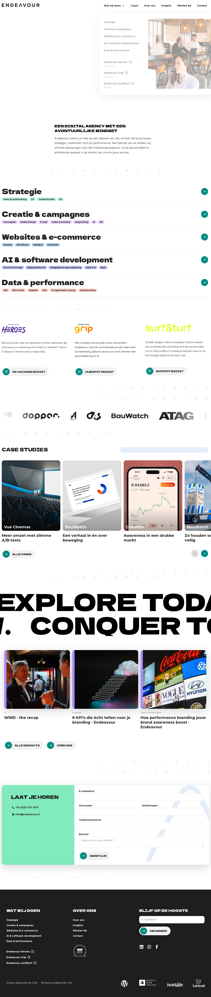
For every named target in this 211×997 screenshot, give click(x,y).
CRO (44, 290)
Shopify (8, 244)
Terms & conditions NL (54, 982)
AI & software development (23, 935)
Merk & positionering (15, 199)
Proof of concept (13, 267)
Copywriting (81, 222)
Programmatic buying (63, 290)
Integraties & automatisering (65, 267)
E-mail (43, 222)
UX (60, 199)
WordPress (23, 244)
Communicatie (46, 199)
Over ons (149, 5)
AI (94, 222)
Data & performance (19, 941)
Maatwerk (52, 244)
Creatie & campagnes (20, 925)
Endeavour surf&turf (21, 963)
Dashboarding (88, 290)
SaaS (103, 267)
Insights (166, 5)
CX (32, 199)
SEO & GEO (18, 290)
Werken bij (184, 5)
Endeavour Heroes (19, 951)
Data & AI (91, 267)
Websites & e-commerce (22, 930)
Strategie (12, 920)
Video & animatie (61, 222)
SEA (6, 290)
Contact (202, 5)
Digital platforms (36, 267)
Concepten (10, 222)
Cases (134, 5)
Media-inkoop (28, 222)
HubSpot (38, 244)
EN (35, 982)
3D (101, 222)
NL (30, 982)
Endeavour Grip (18, 957)
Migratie (33, 290)
